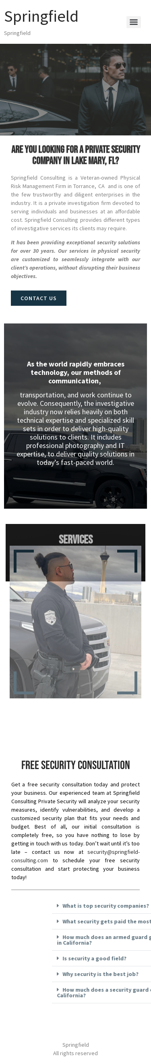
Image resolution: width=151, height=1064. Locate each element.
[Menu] (133, 22)
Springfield (41, 16)
